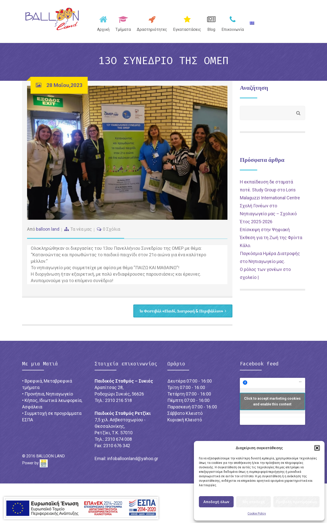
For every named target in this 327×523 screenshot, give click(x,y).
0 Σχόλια (111, 232)
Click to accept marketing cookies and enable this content (272, 405)
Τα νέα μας (81, 232)
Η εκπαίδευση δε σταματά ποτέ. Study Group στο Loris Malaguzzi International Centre (270, 193)
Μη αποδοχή (254, 502)
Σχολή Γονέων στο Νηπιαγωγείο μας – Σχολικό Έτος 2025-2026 (268, 216)
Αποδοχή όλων (216, 502)
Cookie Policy (257, 513)
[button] (317, 447)
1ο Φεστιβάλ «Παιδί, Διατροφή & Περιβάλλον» (181, 314)
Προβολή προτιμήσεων (296, 502)
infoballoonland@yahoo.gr (132, 462)
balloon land (47, 232)
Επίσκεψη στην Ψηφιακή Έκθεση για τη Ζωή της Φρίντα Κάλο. (271, 240)
